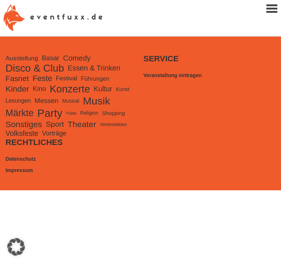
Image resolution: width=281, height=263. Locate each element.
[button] (16, 247)
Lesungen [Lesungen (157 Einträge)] (18, 101)
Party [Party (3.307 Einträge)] (49, 113)
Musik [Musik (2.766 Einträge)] (96, 101)
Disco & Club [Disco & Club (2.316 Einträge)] (34, 68)
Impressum (19, 170)
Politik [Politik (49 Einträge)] (71, 113)
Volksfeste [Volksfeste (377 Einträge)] (21, 133)
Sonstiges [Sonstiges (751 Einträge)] (23, 124)
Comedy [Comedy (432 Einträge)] (77, 58)
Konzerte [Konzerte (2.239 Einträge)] (70, 89)
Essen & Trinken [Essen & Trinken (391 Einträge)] (94, 68)
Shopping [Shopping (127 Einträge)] (113, 113)
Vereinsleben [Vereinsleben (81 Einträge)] (113, 124)
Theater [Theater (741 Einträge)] (82, 124)
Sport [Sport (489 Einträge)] (55, 124)
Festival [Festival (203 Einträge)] (66, 78)
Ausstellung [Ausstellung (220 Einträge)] (21, 58)
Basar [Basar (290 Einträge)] (50, 58)
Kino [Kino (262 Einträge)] (39, 88)
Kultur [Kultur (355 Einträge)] (103, 89)
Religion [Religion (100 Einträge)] (89, 113)
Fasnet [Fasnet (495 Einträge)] (17, 78)
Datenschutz (20, 159)
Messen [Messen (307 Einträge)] (46, 100)
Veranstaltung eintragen (172, 75)
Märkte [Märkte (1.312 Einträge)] (19, 113)
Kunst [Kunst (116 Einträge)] (123, 89)
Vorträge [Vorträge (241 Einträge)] (54, 133)
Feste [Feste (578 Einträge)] (42, 78)
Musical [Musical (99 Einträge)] (70, 101)
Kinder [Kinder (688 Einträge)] (17, 89)
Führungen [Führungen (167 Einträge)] (95, 78)
